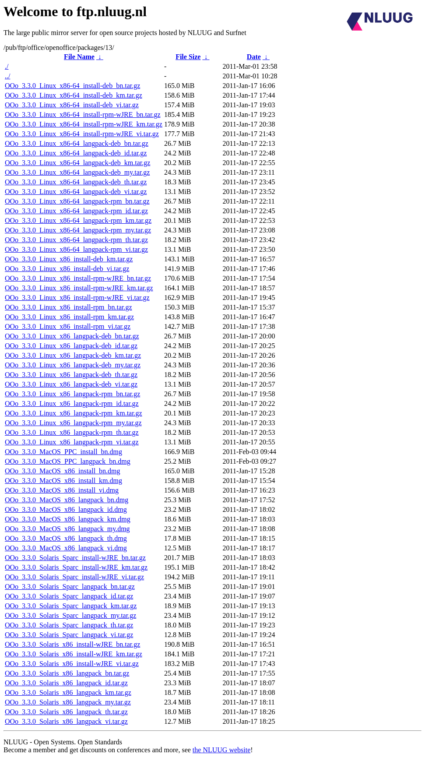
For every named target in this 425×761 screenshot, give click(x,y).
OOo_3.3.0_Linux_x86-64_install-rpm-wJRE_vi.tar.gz (82, 133)
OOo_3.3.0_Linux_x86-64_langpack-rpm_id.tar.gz (76, 211)
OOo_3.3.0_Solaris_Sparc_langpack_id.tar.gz (69, 596)
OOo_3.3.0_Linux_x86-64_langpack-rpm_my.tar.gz (78, 230)
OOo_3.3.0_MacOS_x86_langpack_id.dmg (66, 509)
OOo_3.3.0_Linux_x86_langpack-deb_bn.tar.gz (72, 336)
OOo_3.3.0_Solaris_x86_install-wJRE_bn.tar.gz (72, 644)
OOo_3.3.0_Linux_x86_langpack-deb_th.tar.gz (71, 374)
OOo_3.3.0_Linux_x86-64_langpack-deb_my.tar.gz (77, 172)
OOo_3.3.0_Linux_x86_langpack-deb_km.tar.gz (73, 355)
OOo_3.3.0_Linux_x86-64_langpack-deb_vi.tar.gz (76, 191)
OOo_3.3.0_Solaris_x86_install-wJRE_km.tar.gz (73, 654)
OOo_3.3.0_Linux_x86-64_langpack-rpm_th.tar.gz (76, 239)
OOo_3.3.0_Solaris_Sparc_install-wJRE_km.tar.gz (76, 567)
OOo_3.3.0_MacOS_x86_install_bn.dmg (62, 471)
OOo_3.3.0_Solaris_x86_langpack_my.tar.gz (68, 702)
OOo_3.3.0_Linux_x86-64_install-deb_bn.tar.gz (72, 85)
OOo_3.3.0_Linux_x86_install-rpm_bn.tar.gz (68, 307)
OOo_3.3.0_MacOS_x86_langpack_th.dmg (66, 538)
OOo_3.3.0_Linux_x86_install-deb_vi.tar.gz (67, 268)
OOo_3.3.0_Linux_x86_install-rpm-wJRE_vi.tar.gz (77, 297)
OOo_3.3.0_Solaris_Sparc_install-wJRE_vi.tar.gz (74, 577)
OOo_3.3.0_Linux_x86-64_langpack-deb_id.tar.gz (76, 153)
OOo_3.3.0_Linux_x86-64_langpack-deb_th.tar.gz (76, 182)
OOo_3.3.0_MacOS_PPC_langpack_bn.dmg (67, 461)
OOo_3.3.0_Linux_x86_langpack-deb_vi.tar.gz (71, 384)
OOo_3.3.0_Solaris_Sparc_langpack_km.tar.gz (71, 606)
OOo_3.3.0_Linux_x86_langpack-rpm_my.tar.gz (73, 422)
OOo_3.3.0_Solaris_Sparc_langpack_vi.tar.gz (69, 634)
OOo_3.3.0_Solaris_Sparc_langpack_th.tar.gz (69, 625)
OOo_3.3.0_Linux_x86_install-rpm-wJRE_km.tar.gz (79, 288)
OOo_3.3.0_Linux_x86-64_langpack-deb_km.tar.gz (77, 162)
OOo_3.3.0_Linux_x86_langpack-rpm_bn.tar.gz (72, 394)
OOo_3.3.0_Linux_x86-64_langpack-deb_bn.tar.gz (76, 143)
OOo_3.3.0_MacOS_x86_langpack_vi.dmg (66, 548)
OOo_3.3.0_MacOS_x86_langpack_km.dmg (67, 519)
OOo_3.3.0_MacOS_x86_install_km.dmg (63, 480)
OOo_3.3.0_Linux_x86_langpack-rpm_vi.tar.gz (72, 442)
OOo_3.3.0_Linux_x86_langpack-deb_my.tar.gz (72, 365)
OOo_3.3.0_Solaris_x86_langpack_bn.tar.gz (67, 673)
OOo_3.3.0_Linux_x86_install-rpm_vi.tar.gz (67, 326)
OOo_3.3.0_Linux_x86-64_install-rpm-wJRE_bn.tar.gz (83, 114)
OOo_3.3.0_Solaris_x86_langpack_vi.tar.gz (66, 721)
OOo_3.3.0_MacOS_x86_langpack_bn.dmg (66, 500)
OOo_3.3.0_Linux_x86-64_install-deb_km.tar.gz (73, 95)
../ (7, 76)
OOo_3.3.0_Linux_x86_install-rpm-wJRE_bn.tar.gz (78, 278)
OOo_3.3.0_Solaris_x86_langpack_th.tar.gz (66, 711)
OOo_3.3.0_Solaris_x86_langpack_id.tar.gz (66, 683)
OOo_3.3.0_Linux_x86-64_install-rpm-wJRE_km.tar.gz (83, 124)
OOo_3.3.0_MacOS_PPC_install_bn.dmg (63, 451)
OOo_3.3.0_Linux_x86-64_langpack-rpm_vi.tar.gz (76, 249)
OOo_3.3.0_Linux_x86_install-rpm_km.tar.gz (69, 317)
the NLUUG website (221, 750)
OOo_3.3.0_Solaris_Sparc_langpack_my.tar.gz (70, 615)
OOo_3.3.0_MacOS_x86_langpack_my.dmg (67, 528)
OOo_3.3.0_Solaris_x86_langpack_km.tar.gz (68, 692)
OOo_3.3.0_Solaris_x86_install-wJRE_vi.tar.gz (72, 663)
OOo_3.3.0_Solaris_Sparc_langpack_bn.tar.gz (70, 586)
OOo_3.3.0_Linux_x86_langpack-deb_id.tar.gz (71, 345)
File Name (79, 56)
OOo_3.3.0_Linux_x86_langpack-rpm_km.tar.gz (73, 413)
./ (6, 66)
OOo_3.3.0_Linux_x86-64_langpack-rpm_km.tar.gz (78, 220)
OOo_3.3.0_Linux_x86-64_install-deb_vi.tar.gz (72, 105)
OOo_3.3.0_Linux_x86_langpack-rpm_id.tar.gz (72, 403)
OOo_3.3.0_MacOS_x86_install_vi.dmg (62, 490)
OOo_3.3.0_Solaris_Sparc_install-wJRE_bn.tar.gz (75, 557)
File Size (188, 56)
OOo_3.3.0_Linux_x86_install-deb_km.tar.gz (69, 259)
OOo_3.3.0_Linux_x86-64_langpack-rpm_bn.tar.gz (77, 201)
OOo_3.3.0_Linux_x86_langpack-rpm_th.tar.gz (72, 432)
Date (254, 56)
